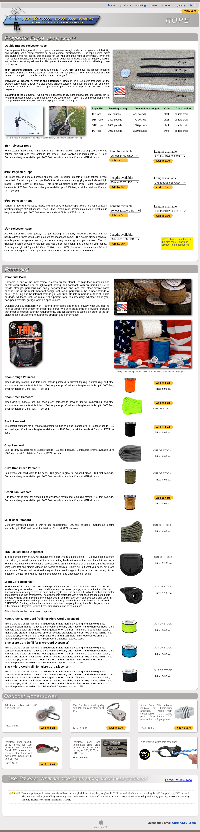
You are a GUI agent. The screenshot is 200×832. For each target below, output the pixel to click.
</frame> (59, 728)
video (13, 611)
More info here (80, 757)
